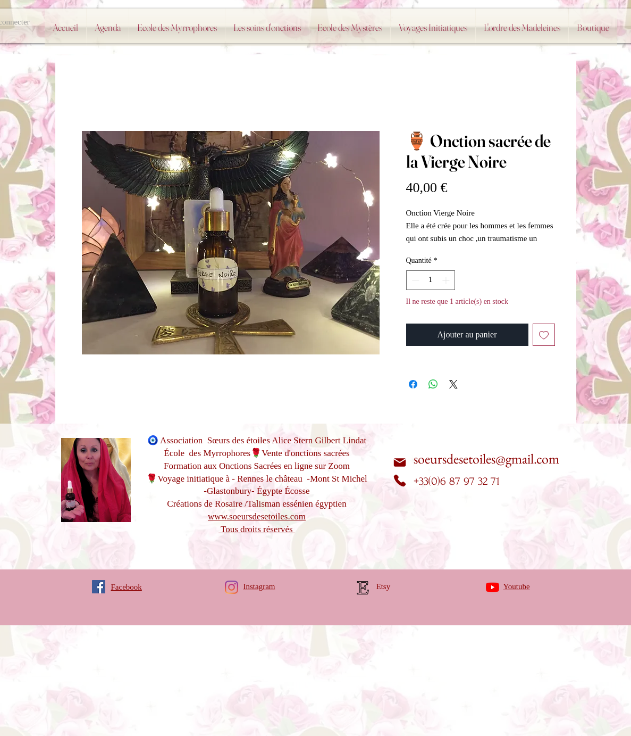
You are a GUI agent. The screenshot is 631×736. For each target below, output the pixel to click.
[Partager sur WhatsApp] (433, 384)
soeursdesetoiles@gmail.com (486, 459)
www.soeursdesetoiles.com (257, 516)
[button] (349, 27)
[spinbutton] (430, 280)
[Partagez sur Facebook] (413, 384)
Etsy (383, 586)
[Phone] (400, 480)
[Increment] (446, 280)
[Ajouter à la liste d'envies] (544, 335)
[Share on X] (453, 384)
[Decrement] (414, 280)
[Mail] (400, 462)
